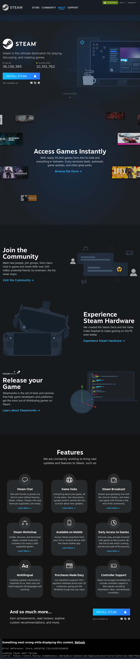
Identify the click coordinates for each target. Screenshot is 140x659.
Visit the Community (17, 280)
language (131, 3)
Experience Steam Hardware (102, 340)
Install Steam (16, 76)
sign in (122, 3)
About (62, 7)
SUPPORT (73, 7)
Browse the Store (67, 171)
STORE (36, 7)
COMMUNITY (49, 7)
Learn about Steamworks (20, 410)
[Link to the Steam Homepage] (14, 10)
